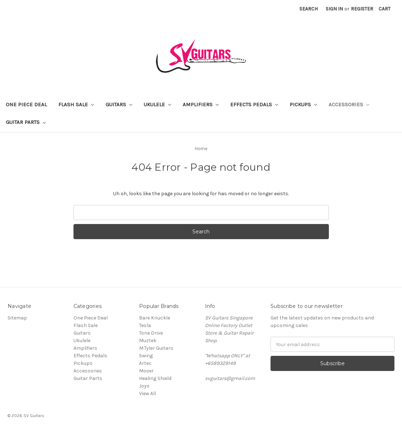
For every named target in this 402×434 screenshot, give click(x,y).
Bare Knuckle (154, 318)
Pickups (303, 104)
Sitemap (17, 318)
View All (147, 393)
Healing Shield (155, 378)
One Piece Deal (26, 104)
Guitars (119, 104)
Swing (146, 356)
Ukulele (157, 104)
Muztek (147, 340)
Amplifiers (201, 104)
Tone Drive (151, 333)
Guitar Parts (26, 122)
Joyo (144, 386)
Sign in (334, 9)
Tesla (145, 325)
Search (308, 9)
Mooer (146, 371)
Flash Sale (76, 104)
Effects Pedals (254, 104)
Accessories (349, 104)
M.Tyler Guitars (156, 348)
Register (362, 9)
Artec (145, 363)
